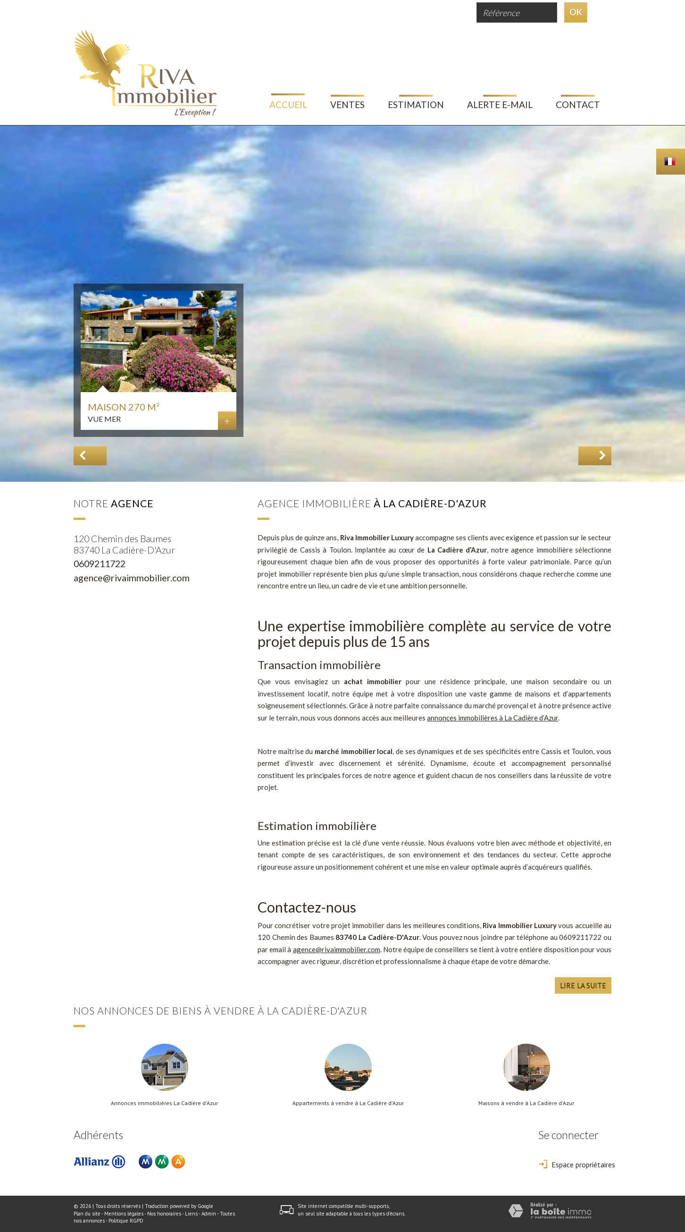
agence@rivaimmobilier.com (132, 577)
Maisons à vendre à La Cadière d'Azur (526, 1103)
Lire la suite (583, 985)
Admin (208, 1213)
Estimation (416, 104)
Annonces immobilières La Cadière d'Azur (164, 1103)
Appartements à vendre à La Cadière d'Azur (348, 1103)
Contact (578, 104)
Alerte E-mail (500, 104)
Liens (191, 1213)
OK (575, 12)
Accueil (288, 104)
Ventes (347, 104)
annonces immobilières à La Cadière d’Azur (492, 717)
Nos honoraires (164, 1213)
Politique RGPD (126, 1220)
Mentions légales (123, 1213)
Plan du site (87, 1213)
